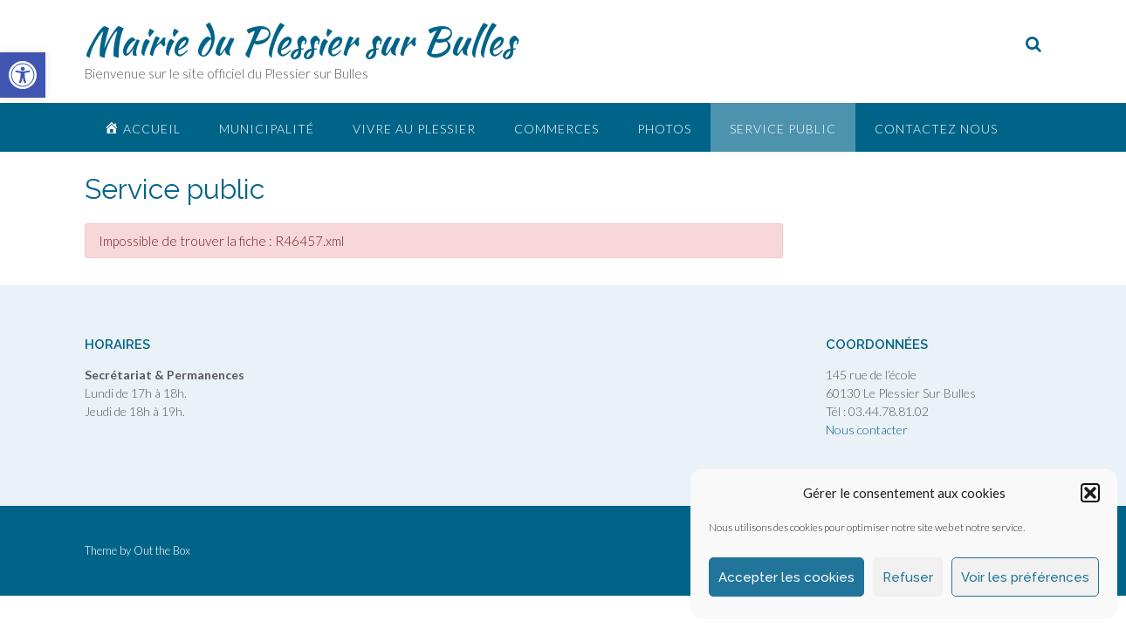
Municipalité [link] (266, 128)
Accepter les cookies (786, 577)
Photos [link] (664, 128)
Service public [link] (783, 128)
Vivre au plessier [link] (414, 128)
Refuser (907, 577)
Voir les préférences (1025, 577)
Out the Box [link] (162, 550)
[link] (22, 75)
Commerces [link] (556, 128)
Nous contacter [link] (867, 429)
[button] (1090, 493)
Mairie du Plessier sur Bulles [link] (300, 41)
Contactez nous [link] (936, 128)
